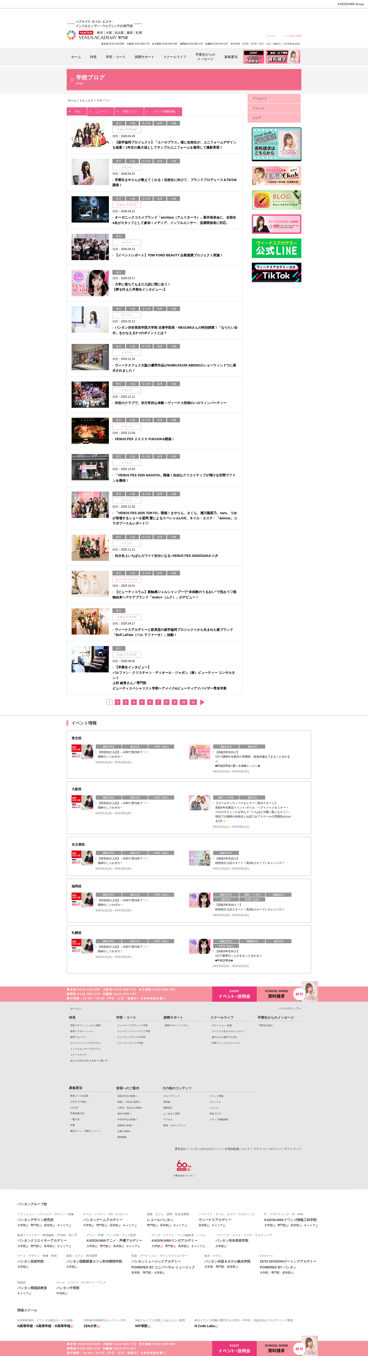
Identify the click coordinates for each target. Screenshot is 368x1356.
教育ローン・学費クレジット (85, 1131)
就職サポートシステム (176, 1025)
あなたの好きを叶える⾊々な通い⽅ (89, 1060)
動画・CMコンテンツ (174, 1125)
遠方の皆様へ (242, 14)
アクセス (271, 36)
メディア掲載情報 (163, 110)
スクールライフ (78, 1054)
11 (193, 702)
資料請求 (279, 993)
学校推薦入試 (77, 1113)
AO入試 (74, 1107)
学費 (72, 1125)
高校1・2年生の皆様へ (208, 14)
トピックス (215, 1102)
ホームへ (75, 1008)
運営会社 (180, 1149)
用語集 (166, 1102)
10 (183, 702)
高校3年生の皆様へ (191, 14)
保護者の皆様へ (276, 14)
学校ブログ (129, 110)
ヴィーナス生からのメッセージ (228, 1031)
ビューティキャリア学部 (130, 1043)
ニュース (100, 110)
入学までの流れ (78, 1101)
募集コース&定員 (79, 1095)
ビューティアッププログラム (85, 1043)
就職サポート (173, 1017)
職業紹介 (168, 1107)
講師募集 (122, 1137)
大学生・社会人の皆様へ (225, 14)
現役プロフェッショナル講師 (85, 1025)
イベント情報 (216, 1096)
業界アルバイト (78, 1037)
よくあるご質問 (293, 36)
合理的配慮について (237, 1149)
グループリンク (171, 1096)
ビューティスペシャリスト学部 (133, 1031)
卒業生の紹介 (266, 1025)
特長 (72, 1017)
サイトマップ (292, 1149)
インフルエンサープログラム (85, 1049)
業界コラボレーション (82, 1031)
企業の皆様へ (293, 14)
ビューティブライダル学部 (131, 1037)
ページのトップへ (290, 1008)
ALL (77, 110)
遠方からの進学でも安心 (225, 1037)
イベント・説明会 (234, 994)
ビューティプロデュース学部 (132, 1025)
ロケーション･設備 (222, 1025)
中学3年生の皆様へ (259, 14)
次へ (202, 702)
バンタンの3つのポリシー (205, 1149)
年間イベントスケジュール (226, 1043)
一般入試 (75, 1119)
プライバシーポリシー (267, 1149)
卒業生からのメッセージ (276, 1017)
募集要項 (75, 1088)
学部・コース (126, 1017)
